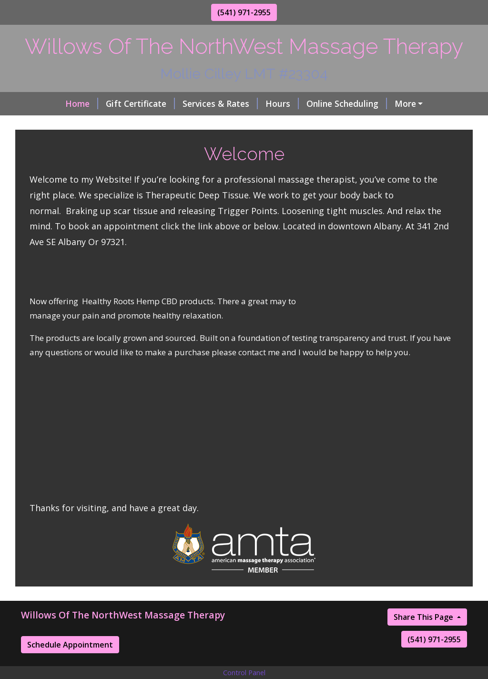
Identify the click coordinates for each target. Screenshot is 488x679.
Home (45, 103)
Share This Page (424, 637)
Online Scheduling (310, 103)
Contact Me (120, 124)
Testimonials (59, 124)
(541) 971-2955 (244, 12)
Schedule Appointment (70, 664)
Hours (245, 103)
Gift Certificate (103, 103)
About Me (382, 103)
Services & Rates (183, 103)
